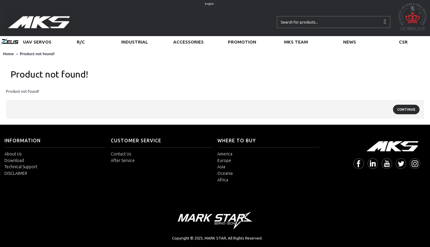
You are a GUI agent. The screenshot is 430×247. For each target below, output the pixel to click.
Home (8, 54)
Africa (222, 179)
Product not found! (37, 54)
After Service (123, 160)
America (224, 154)
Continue (406, 109)
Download (14, 160)
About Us (13, 154)
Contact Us (121, 154)
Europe (224, 160)
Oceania (225, 173)
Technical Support (20, 166)
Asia (221, 166)
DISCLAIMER (15, 173)
